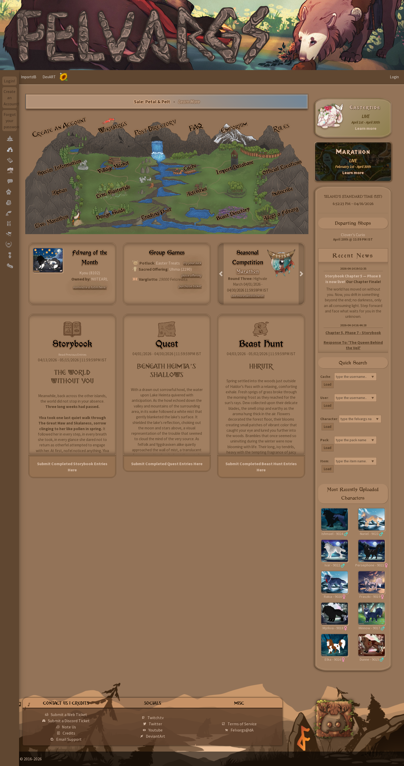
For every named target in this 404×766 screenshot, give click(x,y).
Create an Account (59, 127)
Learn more (365, 128)
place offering (191, 275)
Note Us (85, 726)
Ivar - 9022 (332, 565)
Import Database (234, 167)
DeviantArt (167, 736)
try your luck (192, 263)
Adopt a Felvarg (280, 213)
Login (394, 76)
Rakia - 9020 (333, 596)
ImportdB (47, 76)
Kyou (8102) (89, 272)
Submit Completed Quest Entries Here (167, 463)
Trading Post (156, 213)
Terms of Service (249, 723)
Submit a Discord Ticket (85, 720)
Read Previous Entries (72, 354)
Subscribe (282, 191)
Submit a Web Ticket (85, 714)
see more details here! (247, 295)
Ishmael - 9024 (332, 533)
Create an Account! (10, 97)
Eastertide (365, 107)
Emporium (234, 127)
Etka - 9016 (333, 659)
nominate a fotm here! (89, 287)
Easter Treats (168, 263)
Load (327, 384)
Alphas (59, 191)
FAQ (196, 127)
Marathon (353, 152)
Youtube (167, 730)
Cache (190, 167)
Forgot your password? (10, 120)
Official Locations (282, 167)
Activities (196, 191)
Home (29, 76)
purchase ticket (190, 286)
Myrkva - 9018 (333, 628)
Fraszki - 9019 (369, 596)
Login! (9, 80)
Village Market (112, 167)
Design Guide (110, 213)
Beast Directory (233, 213)
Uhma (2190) (180, 269)
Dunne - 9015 (369, 659)
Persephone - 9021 (369, 565)
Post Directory (155, 127)
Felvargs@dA (249, 730)
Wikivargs (113, 127)
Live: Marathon (51, 221)
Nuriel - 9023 (369, 533)
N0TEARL (99, 279)
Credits (85, 733)
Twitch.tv (167, 717)
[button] (221, 274)
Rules (282, 127)
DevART (68, 76)
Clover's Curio (353, 234)
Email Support (85, 739)
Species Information (59, 167)
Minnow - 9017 (369, 628)
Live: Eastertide (113, 191)
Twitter (167, 723)
